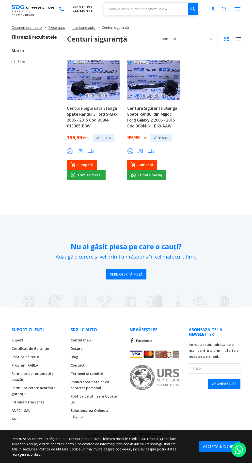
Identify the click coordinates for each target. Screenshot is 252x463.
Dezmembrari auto (27, 27)
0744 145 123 (81, 11)
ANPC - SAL (21, 410)
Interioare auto (83, 27)
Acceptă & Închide (219, 446)
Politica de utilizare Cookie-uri (62, 449)
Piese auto (56, 27)
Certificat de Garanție (30, 348)
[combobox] (151, 8)
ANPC (16, 419)
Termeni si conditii (87, 373)
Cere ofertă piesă (126, 274)
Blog (74, 357)
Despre (76, 348)
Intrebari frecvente (28, 402)
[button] (80, 97)
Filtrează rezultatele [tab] (34, 37)
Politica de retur (25, 357)
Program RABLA (25, 365)
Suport (17, 340)
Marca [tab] (18, 50)
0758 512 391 (81, 6)
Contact (78, 365)
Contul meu (81, 340)
